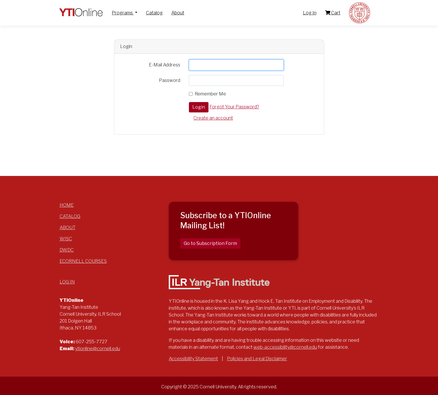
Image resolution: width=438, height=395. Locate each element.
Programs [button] (123, 13)
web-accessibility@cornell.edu (285, 347)
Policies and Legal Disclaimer (257, 358)
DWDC (67, 250)
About (177, 13)
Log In (309, 13)
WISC (66, 238)
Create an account (213, 118)
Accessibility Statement (193, 358)
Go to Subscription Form (210, 243)
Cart (332, 13)
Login (198, 107)
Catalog (154, 13)
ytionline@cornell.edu (97, 348)
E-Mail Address (164, 65)
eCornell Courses (83, 261)
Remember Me (210, 94)
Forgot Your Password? (234, 107)
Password (169, 80)
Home (67, 205)
